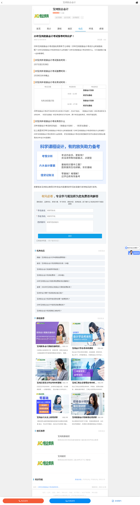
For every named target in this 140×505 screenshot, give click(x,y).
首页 (38, 29)
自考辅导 (76, 17)
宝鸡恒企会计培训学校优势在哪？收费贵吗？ (53, 299)
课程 (59, 29)
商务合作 (64, 492)
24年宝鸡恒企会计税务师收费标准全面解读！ (53, 281)
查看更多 (101, 251)
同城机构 (94, 479)
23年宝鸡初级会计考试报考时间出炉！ (49, 487)
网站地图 (94, 492)
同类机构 (86, 479)
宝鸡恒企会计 (60, 9)
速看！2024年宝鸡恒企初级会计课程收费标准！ (54, 287)
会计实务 (67, 17)
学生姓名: (41, 210)
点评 (48, 492)
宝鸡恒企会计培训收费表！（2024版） (51, 275)
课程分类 (102, 479)
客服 (70, 492)
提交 (70, 236)
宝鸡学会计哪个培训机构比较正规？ (50, 293)
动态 (80, 29)
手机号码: (41, 216)
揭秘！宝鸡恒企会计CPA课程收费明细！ (52, 257)
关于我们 (77, 492)
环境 (91, 29)
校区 (70, 29)
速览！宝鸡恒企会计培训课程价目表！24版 (53, 263)
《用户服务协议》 (53, 241)
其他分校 (78, 479)
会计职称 (59, 17)
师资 (101, 29)
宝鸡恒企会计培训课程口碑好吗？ (49, 311)
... (82, 17)
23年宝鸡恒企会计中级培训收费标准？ (51, 305)
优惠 (53, 492)
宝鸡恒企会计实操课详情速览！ (48, 269)
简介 (49, 29)
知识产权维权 (86, 492)
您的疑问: (41, 222)
